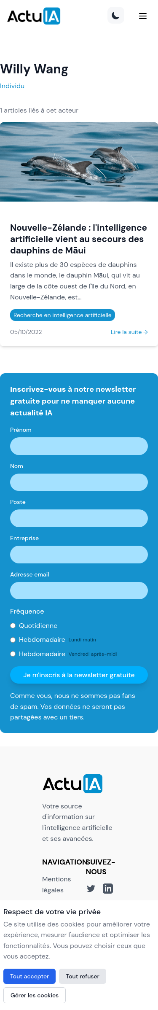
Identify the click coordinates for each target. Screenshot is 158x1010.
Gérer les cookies (35, 995)
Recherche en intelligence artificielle (62, 315)
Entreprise (24, 538)
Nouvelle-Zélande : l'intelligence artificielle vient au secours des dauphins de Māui (78, 239)
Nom (16, 466)
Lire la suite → (129, 332)
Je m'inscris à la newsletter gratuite (79, 675)
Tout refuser (82, 976)
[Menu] (142, 16)
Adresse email (29, 574)
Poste (18, 502)
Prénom (21, 430)
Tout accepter (29, 976)
